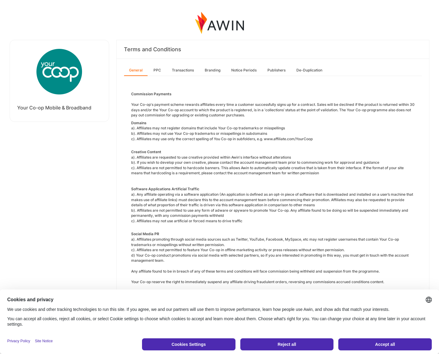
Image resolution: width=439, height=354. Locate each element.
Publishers (276, 70)
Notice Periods (244, 70)
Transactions (183, 70)
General (136, 70)
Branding (212, 70)
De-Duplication (309, 70)
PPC (157, 70)
